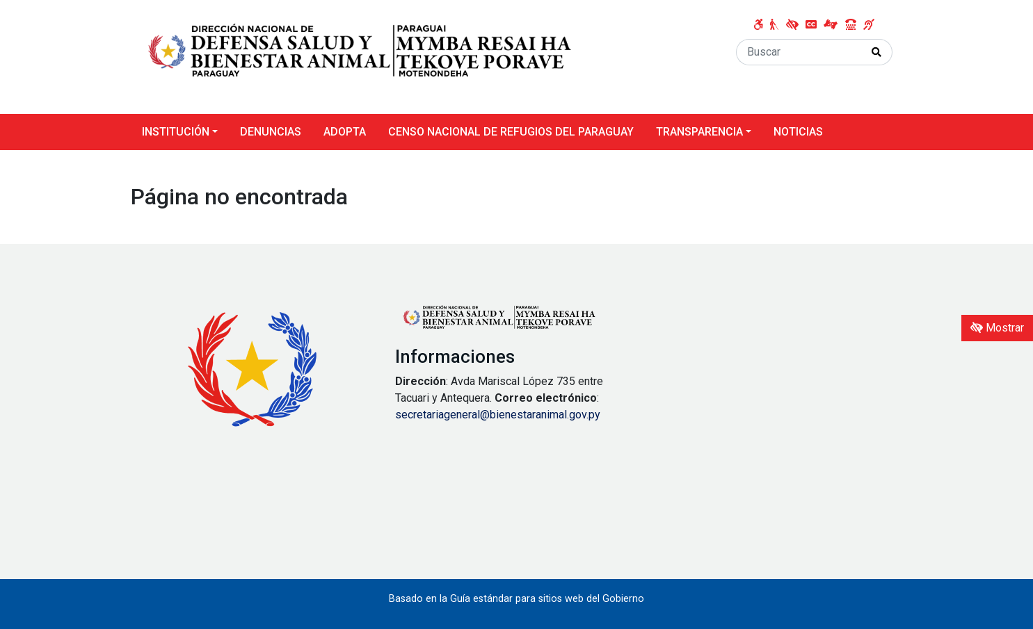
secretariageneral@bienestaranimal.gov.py (497, 414)
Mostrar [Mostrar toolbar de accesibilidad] (997, 327)
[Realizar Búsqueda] (876, 52)
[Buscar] (799, 52)
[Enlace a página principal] (360, 56)
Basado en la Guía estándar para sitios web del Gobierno (516, 599)
